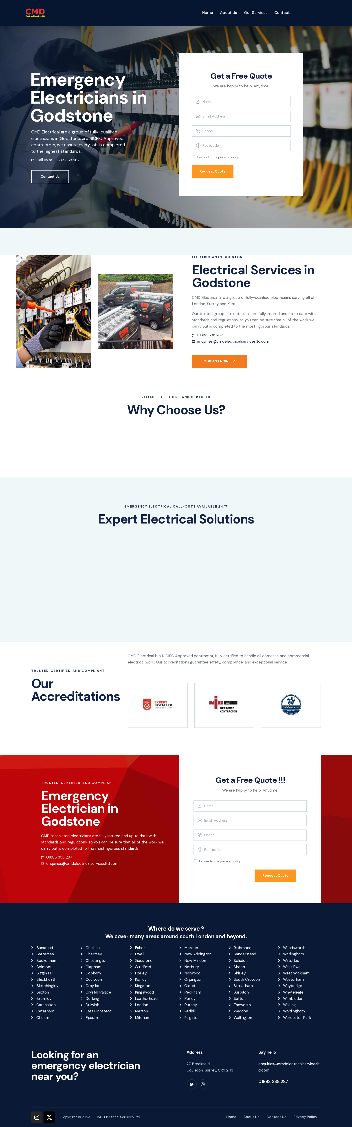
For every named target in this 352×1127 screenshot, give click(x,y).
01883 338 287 (273, 1081)
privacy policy (228, 157)
